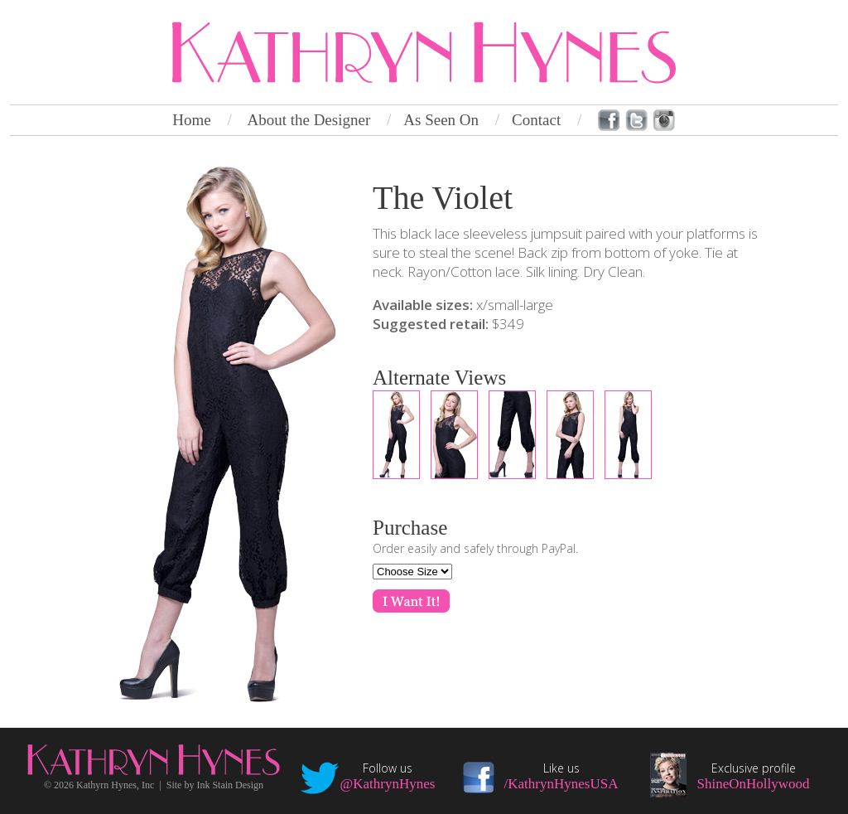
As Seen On (441, 119)
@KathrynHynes (388, 784)
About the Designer (308, 119)
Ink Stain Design (229, 785)
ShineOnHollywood (753, 784)
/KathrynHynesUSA (561, 784)
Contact (536, 119)
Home (191, 119)
